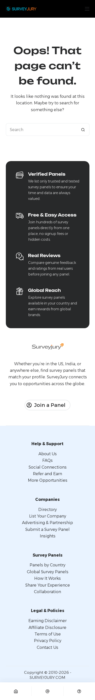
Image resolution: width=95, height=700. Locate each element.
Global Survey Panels (47, 571)
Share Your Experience (47, 585)
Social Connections (48, 467)
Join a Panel (46, 405)
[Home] (16, 691)
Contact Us (47, 647)
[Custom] (79, 691)
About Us (48, 453)
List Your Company (47, 516)
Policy (55, 640)
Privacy (41, 640)
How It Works (47, 578)
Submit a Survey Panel (47, 529)
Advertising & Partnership (47, 522)
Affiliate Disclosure (47, 627)
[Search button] (83, 129)
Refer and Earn (47, 473)
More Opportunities (47, 480)
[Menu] (87, 9)
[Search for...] (41, 129)
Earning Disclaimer (47, 620)
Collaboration (47, 591)
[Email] (47, 691)
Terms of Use (47, 634)
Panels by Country (47, 565)
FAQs (47, 460)
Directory (47, 509)
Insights (47, 536)
